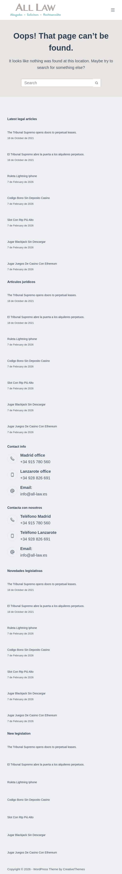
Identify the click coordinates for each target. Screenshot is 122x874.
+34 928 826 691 (35, 478)
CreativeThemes (74, 869)
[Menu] (113, 10)
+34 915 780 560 (35, 462)
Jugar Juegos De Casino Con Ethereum (32, 263)
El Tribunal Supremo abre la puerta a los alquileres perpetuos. (46, 154)
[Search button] (97, 83)
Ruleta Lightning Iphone (22, 176)
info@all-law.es (33, 494)
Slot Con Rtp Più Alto (20, 219)
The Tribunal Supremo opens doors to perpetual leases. (42, 132)
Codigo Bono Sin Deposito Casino (28, 198)
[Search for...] (57, 83)
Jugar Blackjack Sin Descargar (26, 241)
